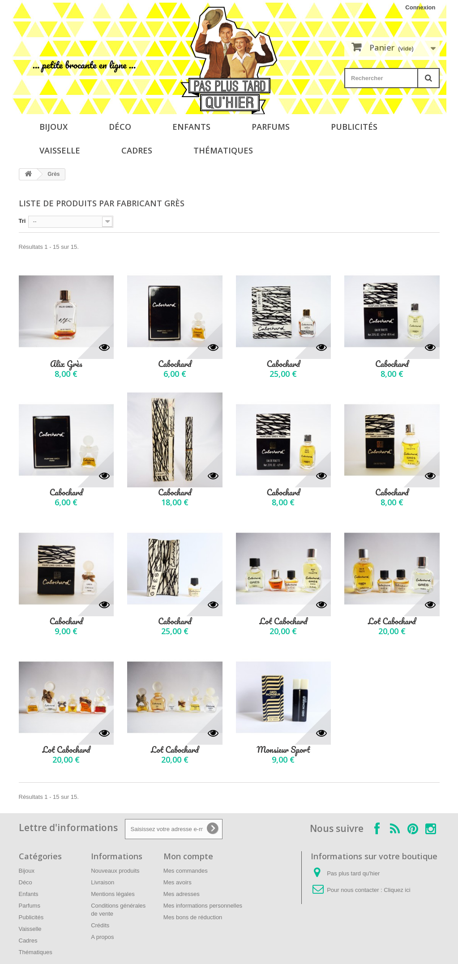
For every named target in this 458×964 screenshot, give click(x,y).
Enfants (191, 126)
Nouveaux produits (115, 870)
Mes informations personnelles (202, 905)
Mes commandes (185, 870)
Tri (22, 221)
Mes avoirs (177, 882)
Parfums (271, 126)
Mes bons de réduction (193, 917)
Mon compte (188, 856)
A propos (102, 937)
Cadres (136, 150)
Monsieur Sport (283, 750)
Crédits (100, 925)
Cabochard (174, 364)
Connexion (420, 7)
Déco (120, 126)
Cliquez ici (397, 890)
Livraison (102, 882)
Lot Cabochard (283, 621)
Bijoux (53, 126)
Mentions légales (113, 894)
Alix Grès (66, 364)
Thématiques (223, 150)
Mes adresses (181, 894)
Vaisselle (59, 150)
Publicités (354, 126)
